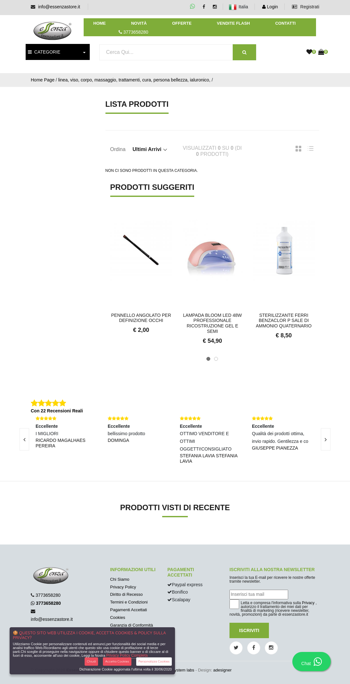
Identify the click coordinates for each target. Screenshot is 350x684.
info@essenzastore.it (59, 6)
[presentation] (325, 439)
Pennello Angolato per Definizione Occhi (141, 318)
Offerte (182, 23)
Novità (139, 23)
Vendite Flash (233, 23)
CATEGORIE (44, 52)
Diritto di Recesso (126, 594)
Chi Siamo (119, 579)
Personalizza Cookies (154, 661)
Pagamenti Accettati (128, 609)
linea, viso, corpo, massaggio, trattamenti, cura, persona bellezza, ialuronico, (134, 79)
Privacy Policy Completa (126, 655)
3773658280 (48, 595)
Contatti (285, 23)
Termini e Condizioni (128, 602)
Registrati (305, 6)
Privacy (308, 603)
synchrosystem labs (176, 670)
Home (99, 23)
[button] (208, 359)
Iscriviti (249, 630)
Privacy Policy (123, 587)
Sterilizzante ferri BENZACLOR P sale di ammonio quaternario (284, 321)
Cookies (117, 617)
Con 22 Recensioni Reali (57, 410)
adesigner (222, 670)
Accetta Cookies (117, 661)
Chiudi (91, 661)
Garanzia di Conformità (131, 625)
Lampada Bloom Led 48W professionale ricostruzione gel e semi (212, 323)
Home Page (42, 79)
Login (270, 6)
